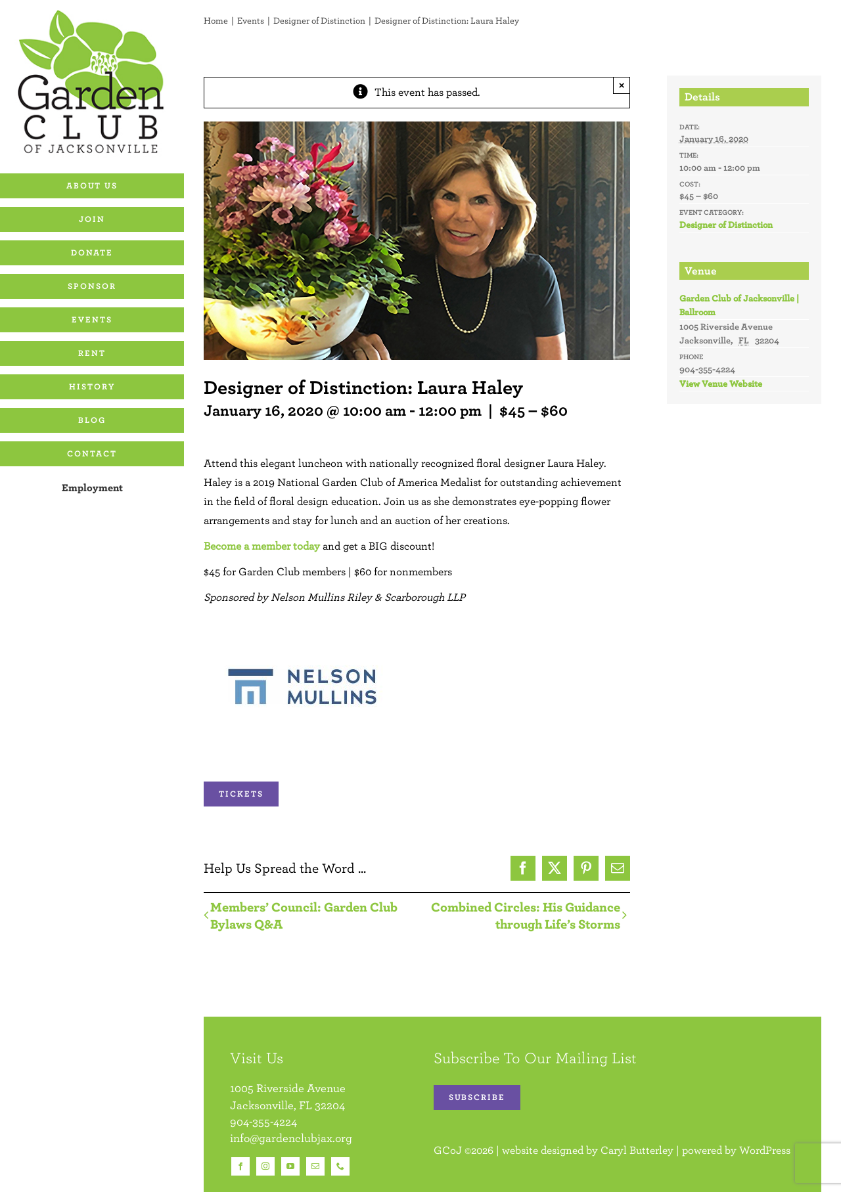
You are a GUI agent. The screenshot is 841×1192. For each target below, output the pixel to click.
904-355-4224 (263, 1121)
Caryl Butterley (637, 1150)
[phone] (340, 1166)
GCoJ (448, 1150)
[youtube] (290, 1166)
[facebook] (240, 1166)
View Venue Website (720, 383)
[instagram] (265, 1166)
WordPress (764, 1150)
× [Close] (622, 85)
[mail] (315, 1166)
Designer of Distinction (726, 225)
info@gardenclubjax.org (291, 1137)
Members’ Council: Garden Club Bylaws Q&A (304, 915)
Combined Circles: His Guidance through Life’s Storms (525, 915)
